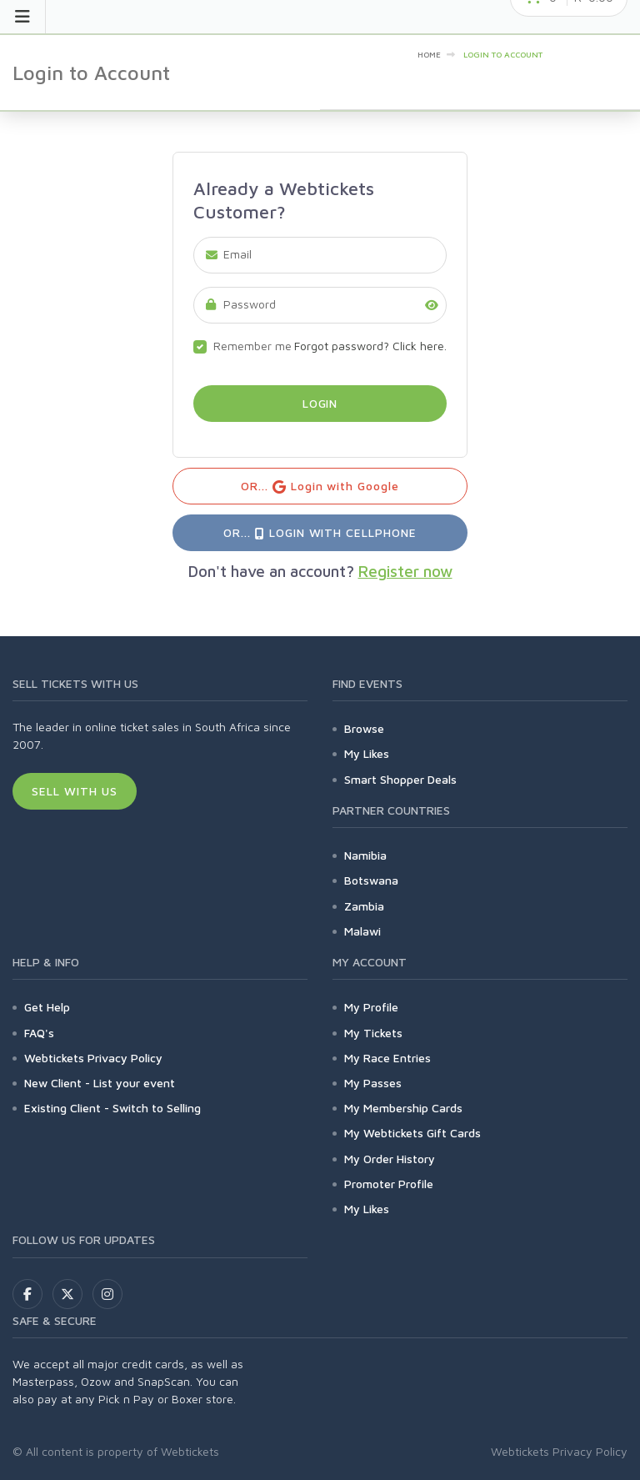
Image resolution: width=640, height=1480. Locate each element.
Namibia (365, 855)
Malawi (362, 931)
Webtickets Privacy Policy (93, 1058)
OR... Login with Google (320, 486)
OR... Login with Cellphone (320, 532)
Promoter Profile (388, 1183)
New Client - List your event (99, 1083)
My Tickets (373, 1033)
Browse (364, 728)
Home (429, 54)
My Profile (371, 1007)
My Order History (389, 1158)
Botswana (371, 880)
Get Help (47, 1007)
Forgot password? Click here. (370, 346)
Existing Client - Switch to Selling (112, 1108)
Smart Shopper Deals (400, 779)
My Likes (366, 753)
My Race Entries (387, 1058)
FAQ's (39, 1033)
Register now (405, 571)
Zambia (364, 906)
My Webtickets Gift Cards (412, 1133)
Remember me (252, 346)
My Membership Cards (403, 1108)
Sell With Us (75, 791)
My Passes (373, 1083)
